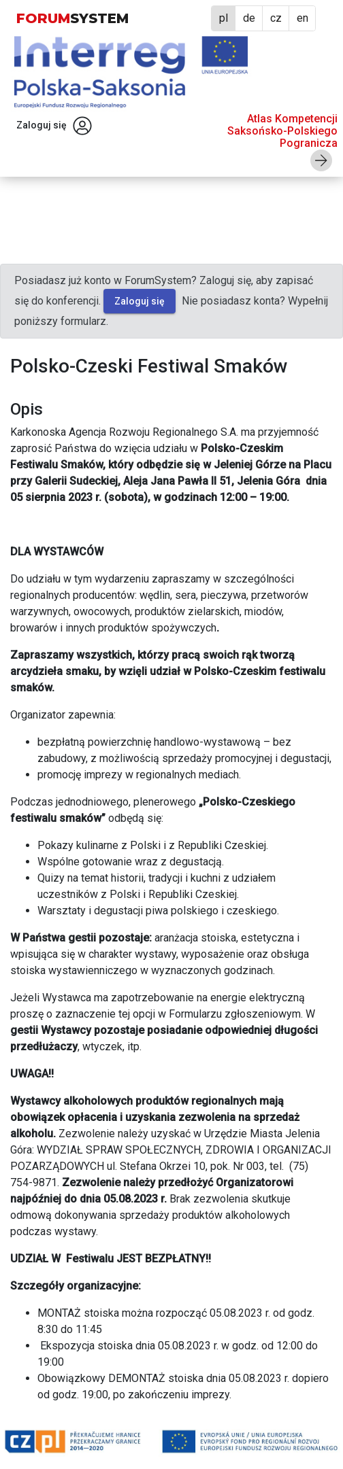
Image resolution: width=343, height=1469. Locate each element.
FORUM (72, 18)
